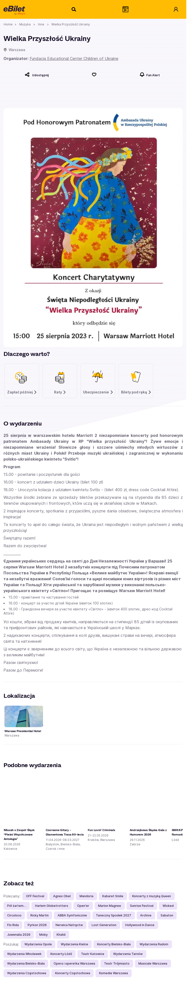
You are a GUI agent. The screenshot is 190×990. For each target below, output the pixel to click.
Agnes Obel (62, 896)
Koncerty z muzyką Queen (151, 896)
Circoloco (14, 915)
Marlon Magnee (109, 906)
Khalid (61, 934)
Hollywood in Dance (139, 925)
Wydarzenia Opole (38, 944)
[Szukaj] (74, 9)
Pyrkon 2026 (37, 925)
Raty (60, 392)
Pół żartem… (16, 906)
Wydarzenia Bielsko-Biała (26, 963)
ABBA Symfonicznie (72, 915)
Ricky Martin (39, 915)
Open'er (83, 906)
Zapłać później (22, 392)
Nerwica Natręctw (69, 925)
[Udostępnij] (36, 74)
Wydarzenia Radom (154, 944)
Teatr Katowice (92, 954)
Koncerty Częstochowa (72, 973)
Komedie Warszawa (113, 973)
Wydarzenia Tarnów (128, 954)
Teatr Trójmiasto (116, 963)
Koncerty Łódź (61, 954)
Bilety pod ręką (136, 392)
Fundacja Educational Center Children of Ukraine (74, 58)
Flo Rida (13, 925)
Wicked (168, 906)
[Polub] (94, 74)
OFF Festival (35, 896)
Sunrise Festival (141, 906)
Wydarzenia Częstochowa (26, 973)
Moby (43, 934)
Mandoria (86, 896)
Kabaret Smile (112, 896)
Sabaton (167, 915)
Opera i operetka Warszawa (74, 963)
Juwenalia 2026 (18, 934)
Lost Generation (104, 925)
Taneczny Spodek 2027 (113, 915)
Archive (145, 915)
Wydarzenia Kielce (74, 944)
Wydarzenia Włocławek (24, 954)
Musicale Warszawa (152, 963)
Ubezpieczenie (98, 392)
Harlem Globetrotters (51, 906)
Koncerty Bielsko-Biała (114, 944)
